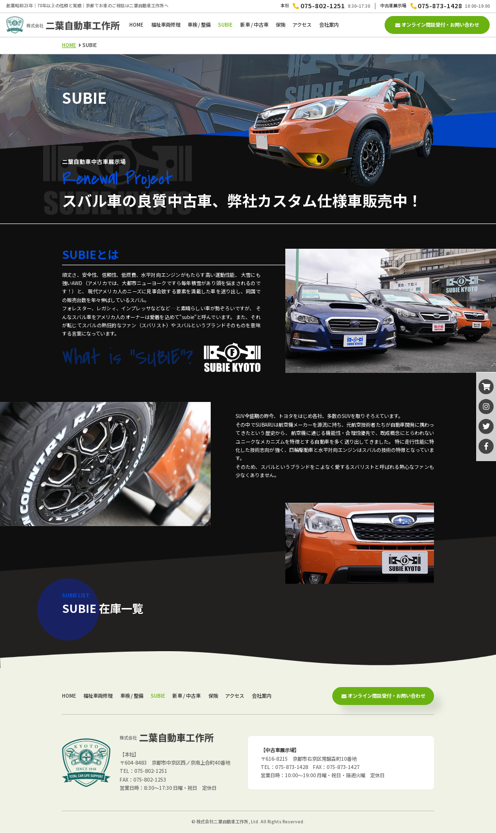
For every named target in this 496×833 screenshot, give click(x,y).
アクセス (302, 24)
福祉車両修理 (165, 24)
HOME (136, 24)
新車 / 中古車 (254, 24)
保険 (280, 24)
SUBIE (225, 24)
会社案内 (329, 24)
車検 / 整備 (199, 24)
